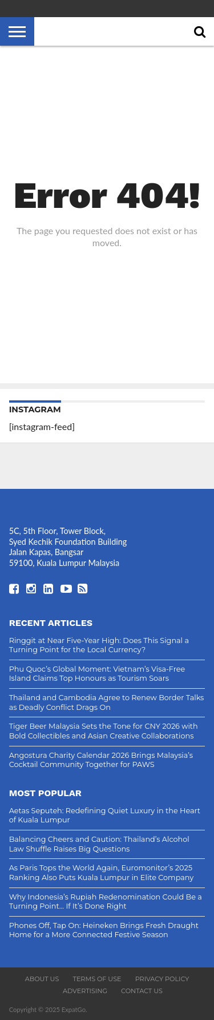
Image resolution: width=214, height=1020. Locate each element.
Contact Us (142, 991)
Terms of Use (96, 979)
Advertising (85, 991)
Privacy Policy (162, 979)
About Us (42, 979)
